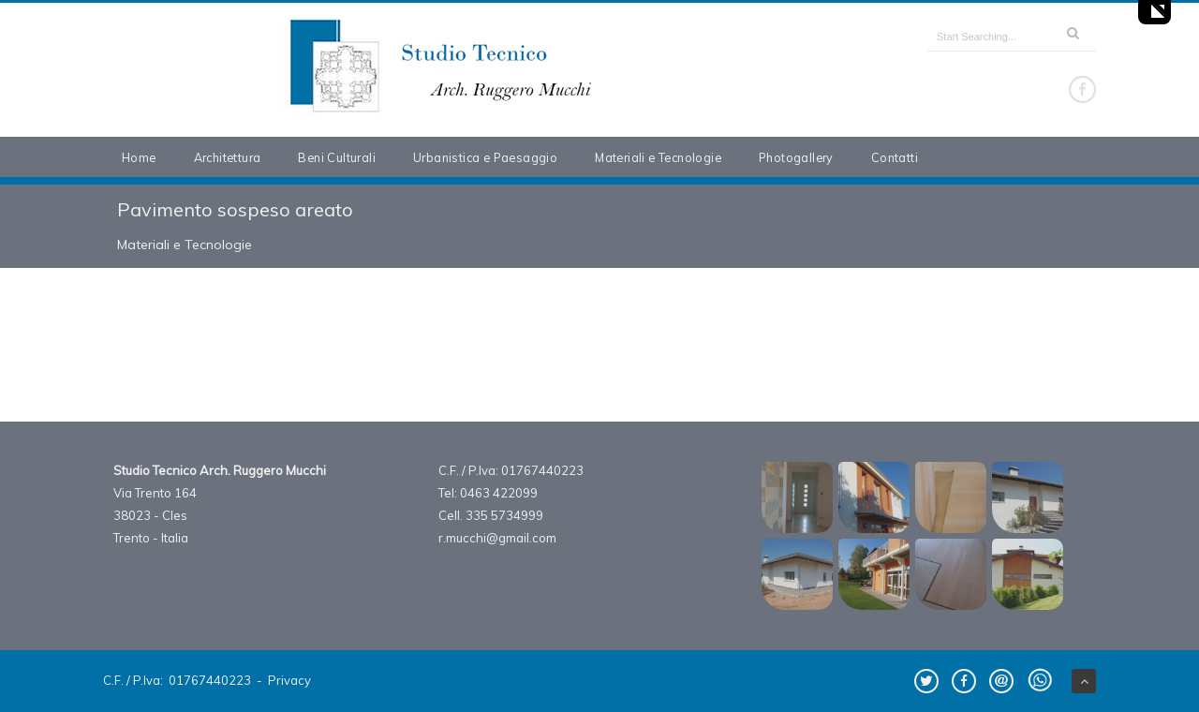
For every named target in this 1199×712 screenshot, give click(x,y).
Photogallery (796, 157)
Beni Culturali (337, 157)
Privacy (289, 680)
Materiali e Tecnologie (658, 157)
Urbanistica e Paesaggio (485, 157)
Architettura (227, 157)
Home (139, 157)
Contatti (894, 157)
